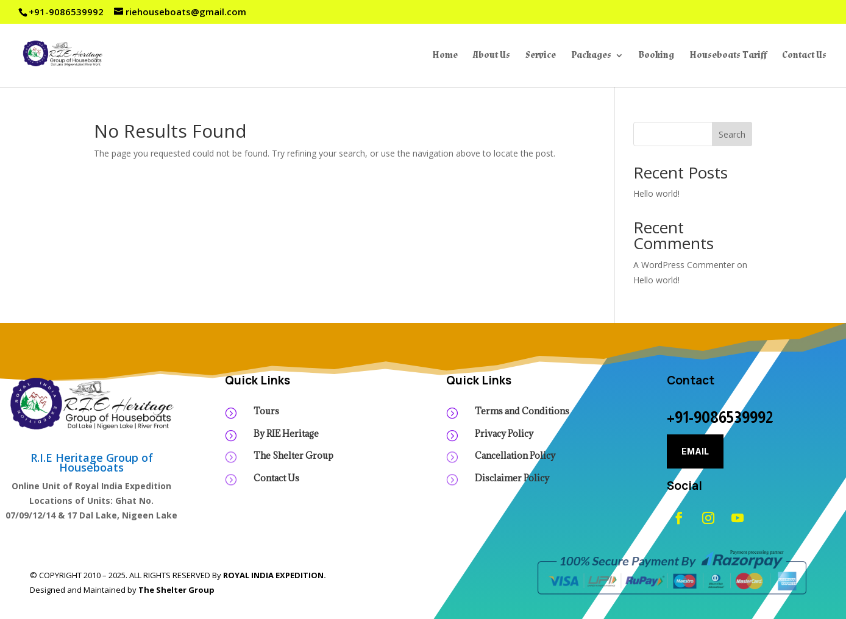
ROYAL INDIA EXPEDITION (273, 575)
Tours (266, 411)
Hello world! (656, 193)
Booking (656, 56)
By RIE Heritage (286, 433)
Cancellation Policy (515, 455)
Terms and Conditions (522, 411)
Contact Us (804, 56)
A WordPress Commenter (683, 265)
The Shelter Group (293, 455)
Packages (591, 56)
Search (732, 134)
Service (540, 56)
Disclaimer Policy (512, 478)
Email (695, 451)
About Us (491, 56)
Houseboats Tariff (728, 56)
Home (445, 56)
